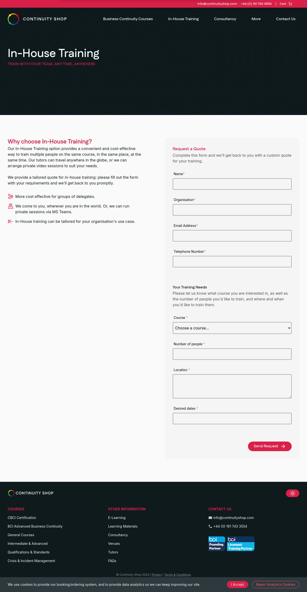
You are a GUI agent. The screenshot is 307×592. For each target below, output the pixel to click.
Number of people (189, 344)
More (256, 19)
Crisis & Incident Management (31, 561)
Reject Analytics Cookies (275, 584)
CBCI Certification (22, 518)
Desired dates (186, 408)
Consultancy (225, 19)
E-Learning (117, 518)
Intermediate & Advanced (28, 543)
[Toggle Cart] (282, 4)
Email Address (186, 226)
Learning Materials (123, 526)
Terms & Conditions (177, 574)
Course (181, 318)
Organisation (184, 200)
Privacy (157, 574)
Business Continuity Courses (128, 19)
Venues (114, 543)
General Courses (21, 535)
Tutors (113, 552)
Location (182, 370)
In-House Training (183, 19)
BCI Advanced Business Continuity (35, 526)
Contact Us (285, 19)
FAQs (112, 561)
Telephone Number (190, 251)
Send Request (270, 446)
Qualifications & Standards (28, 552)
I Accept (237, 584)
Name (179, 174)
